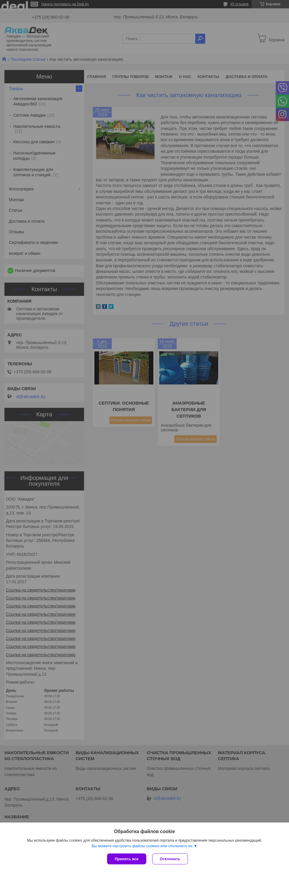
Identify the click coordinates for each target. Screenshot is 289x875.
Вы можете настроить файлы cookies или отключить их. (142, 846)
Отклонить (170, 859)
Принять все (127, 859)
